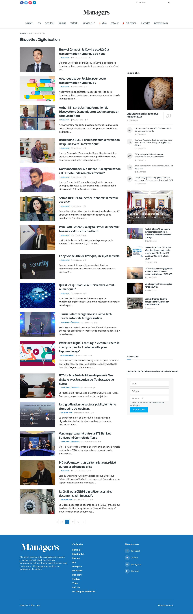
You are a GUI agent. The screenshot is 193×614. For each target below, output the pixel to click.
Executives (49, 23)
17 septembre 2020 (89, 442)
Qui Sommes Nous (165, 605)
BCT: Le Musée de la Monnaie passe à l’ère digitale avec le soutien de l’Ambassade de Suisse (86, 379)
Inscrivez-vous (161, 23)
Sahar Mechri (66, 413)
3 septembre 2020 (81, 500)
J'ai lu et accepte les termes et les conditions (147, 404)
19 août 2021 (76, 87)
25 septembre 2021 (79, 58)
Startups (74, 23)
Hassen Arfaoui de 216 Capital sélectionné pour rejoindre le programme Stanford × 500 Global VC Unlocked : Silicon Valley (158, 253)
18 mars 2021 (81, 355)
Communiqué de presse (70, 322)
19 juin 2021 (76, 177)
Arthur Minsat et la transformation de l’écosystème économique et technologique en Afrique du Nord (89, 112)
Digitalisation (39, 33)
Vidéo (103, 23)
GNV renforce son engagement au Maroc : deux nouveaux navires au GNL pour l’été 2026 (158, 271)
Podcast (114, 23)
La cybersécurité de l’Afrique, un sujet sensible (89, 256)
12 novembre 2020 (81, 413)
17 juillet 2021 (77, 120)
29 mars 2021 (87, 322)
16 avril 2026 (135, 221)
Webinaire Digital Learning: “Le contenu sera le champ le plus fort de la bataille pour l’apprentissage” (89, 347)
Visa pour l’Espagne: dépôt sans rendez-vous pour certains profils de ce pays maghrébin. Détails (153, 142)
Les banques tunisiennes (83, 591)
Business (29, 23)
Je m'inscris (139, 409)
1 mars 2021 (86, 388)
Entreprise (77, 566)
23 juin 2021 (76, 235)
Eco (39, 23)
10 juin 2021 (76, 260)
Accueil (23, 33)
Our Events (129, 23)
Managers (65, 58)
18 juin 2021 (76, 206)
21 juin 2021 (76, 148)
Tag (30, 33)
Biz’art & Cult (89, 23)
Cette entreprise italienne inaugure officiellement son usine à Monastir (157, 302)
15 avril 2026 (151, 290)
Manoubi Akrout (67, 355)
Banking (62, 23)
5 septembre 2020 (78, 471)
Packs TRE (145, 23)
